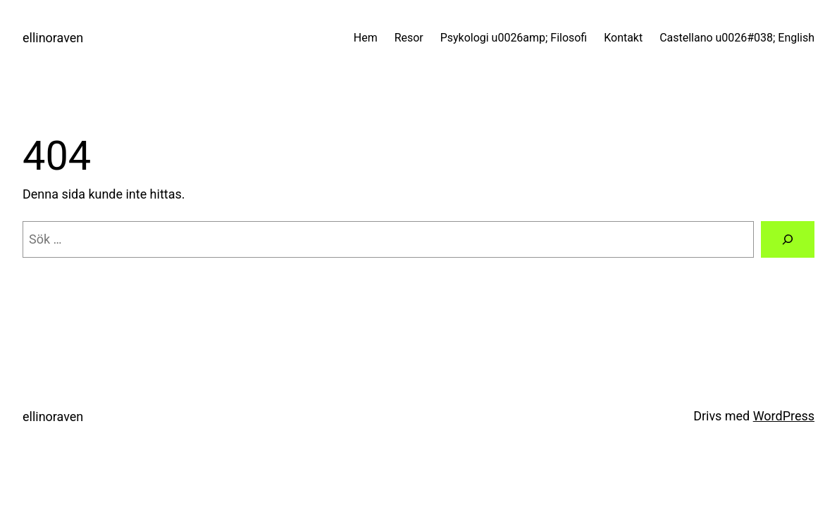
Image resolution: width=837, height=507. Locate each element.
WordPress (783, 415)
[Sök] (787, 239)
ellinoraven (53, 37)
